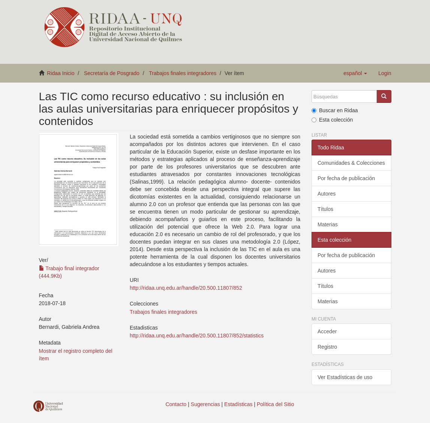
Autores (327, 194)
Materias (328, 224)
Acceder (327, 331)
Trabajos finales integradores (182, 73)
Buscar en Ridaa (335, 110)
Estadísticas (238, 404)
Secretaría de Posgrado (111, 73)
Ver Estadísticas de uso (345, 377)
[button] (355, 73)
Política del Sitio (275, 404)
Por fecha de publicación (346, 178)
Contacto (175, 404)
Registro (327, 347)
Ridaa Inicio (60, 73)
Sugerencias (205, 404)
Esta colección (332, 120)
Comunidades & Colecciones (351, 163)
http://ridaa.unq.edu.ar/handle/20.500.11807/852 (186, 288)
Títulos (325, 209)
